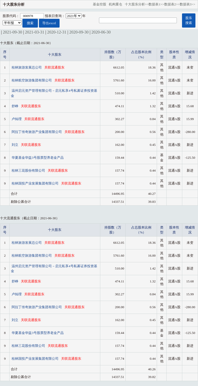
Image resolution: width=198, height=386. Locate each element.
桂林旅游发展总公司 (27, 67)
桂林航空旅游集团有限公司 (32, 80)
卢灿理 (17, 119)
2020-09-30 (79, 32)
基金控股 (101, 4)
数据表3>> (187, 4)
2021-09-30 (12, 32)
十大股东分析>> (137, 4)
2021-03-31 (34, 32)
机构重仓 (117, 4)
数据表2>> (172, 4)
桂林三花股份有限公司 (29, 170)
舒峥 (15, 106)
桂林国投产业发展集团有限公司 (35, 183)
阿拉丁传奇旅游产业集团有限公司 (37, 132)
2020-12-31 (57, 32)
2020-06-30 (101, 32)
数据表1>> (156, 4)
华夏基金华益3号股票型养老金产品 (38, 158)
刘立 (15, 145)
